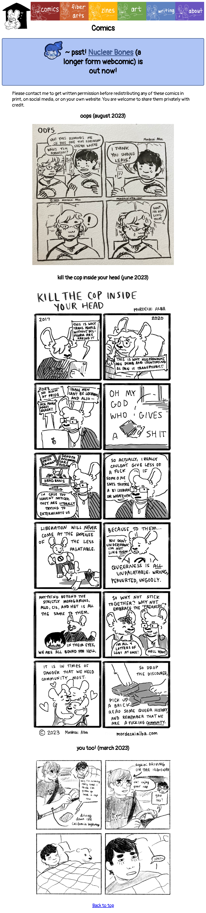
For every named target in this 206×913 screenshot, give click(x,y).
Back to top (103, 905)
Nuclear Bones (110, 52)
